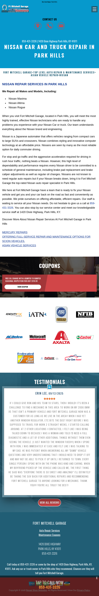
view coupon (23, 289)
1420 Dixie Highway (47, 41)
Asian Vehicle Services (19, 245)
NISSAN (63, 75)
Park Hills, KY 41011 (67, 41)
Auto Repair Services (49, 533)
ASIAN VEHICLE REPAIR (44, 75)
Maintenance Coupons (49, 537)
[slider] (49, 401)
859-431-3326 (29, 41)
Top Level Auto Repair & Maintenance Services (63, 72)
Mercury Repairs (14, 232)
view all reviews (49, 505)
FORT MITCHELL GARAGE (17, 72)
